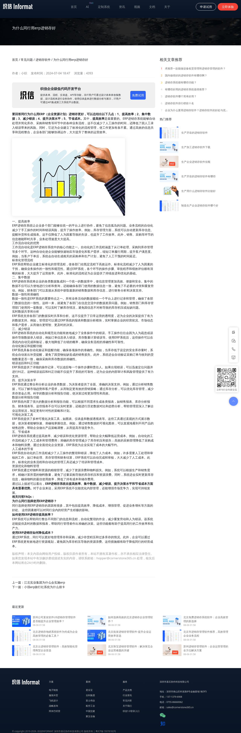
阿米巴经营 (54, 711)
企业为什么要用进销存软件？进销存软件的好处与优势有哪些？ (194, 110)
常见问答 (127, 700)
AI (89, 6)
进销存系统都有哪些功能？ (178, 82)
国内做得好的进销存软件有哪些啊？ (183, 75)
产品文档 (127, 690)
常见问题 (27, 60)
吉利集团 (90, 695)
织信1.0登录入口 (131, 711)
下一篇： (38, 587)
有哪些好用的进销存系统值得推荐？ (183, 89)
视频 (137, 7)
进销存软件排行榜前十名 (177, 103)
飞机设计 (53, 700)
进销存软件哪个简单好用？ (178, 96)
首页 (74, 7)
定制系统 (104, 7)
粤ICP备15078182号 (105, 731)
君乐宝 (89, 690)
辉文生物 (90, 716)
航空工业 (90, 705)
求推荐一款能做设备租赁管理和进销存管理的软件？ (193, 68)
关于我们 (127, 705)
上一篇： (38, 582)
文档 (152, 7)
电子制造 (53, 690)
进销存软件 (43, 60)
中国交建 (90, 711)
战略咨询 (53, 705)
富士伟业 (90, 700)
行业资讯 (127, 695)
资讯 (122, 7)
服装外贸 (53, 695)
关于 (167, 7)
